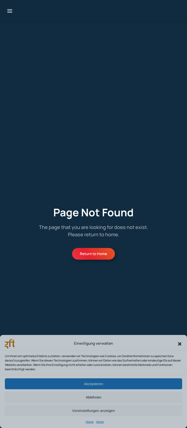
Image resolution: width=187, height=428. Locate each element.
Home (90, 422)
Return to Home (93, 253)
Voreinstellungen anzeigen (93, 411)
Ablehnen (93, 397)
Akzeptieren (93, 384)
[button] (179, 343)
